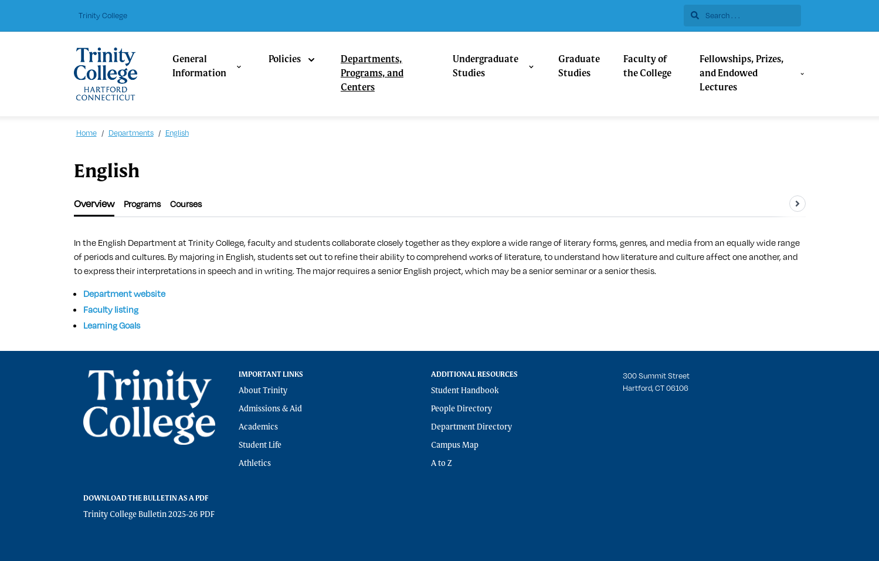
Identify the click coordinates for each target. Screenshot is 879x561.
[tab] (94, 204)
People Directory (461, 409)
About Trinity (263, 391)
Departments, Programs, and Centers (372, 74)
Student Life (260, 445)
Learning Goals (111, 325)
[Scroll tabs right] (797, 203)
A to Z (441, 463)
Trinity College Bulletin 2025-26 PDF (149, 515)
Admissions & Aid (270, 409)
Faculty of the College (647, 67)
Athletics (255, 463)
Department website (124, 294)
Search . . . (715, 15)
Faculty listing (110, 309)
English (177, 132)
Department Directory (471, 427)
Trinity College (103, 15)
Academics (258, 427)
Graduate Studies (579, 67)
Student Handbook (465, 391)
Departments (131, 132)
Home (86, 132)
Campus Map (454, 445)
